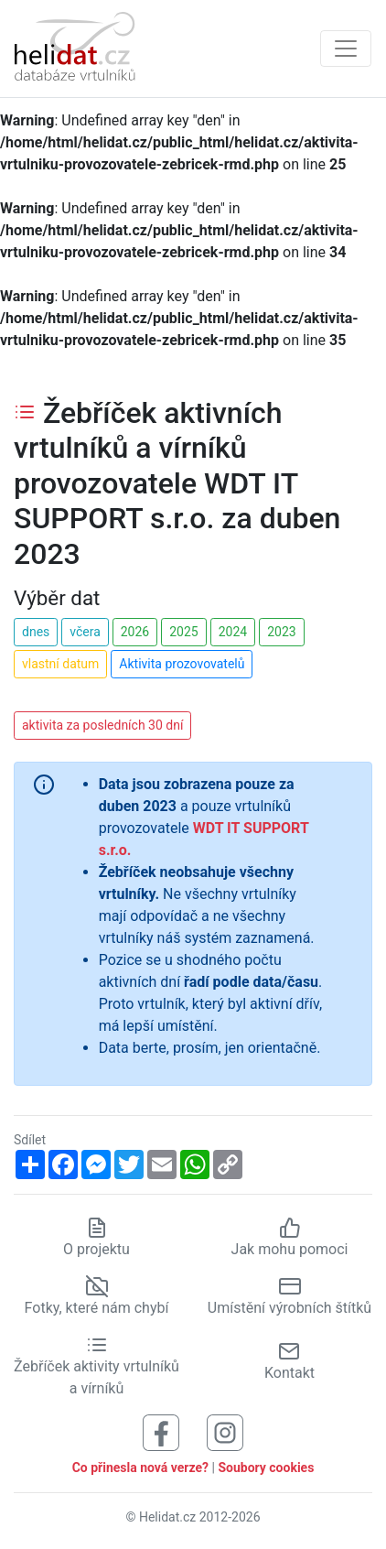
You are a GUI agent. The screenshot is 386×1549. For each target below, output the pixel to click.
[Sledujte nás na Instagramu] (225, 1431)
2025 (183, 631)
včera (85, 631)
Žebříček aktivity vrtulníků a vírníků (96, 1366)
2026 (135, 631)
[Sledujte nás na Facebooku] (161, 1431)
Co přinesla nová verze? (140, 1467)
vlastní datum (60, 663)
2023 (281, 631)
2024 (233, 631)
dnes (35, 631)
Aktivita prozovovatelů (181, 663)
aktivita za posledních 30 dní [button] (102, 725)
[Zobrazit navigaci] (345, 48)
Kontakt (289, 1360)
